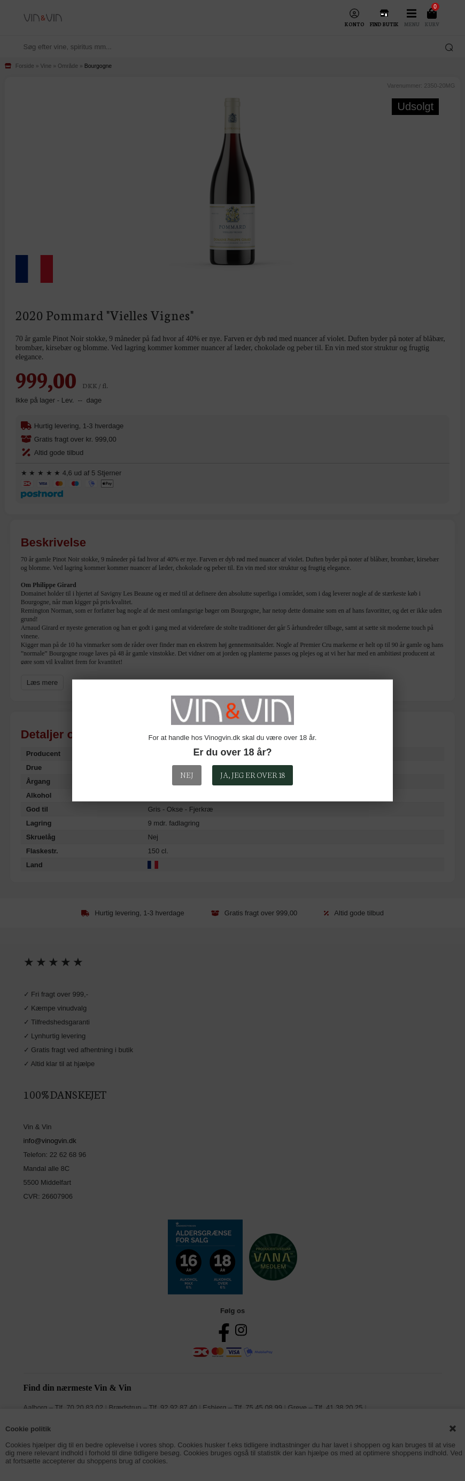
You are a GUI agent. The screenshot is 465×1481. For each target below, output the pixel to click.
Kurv (432, 24)
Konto (355, 24)
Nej (186, 774)
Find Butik (384, 24)
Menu (412, 24)
